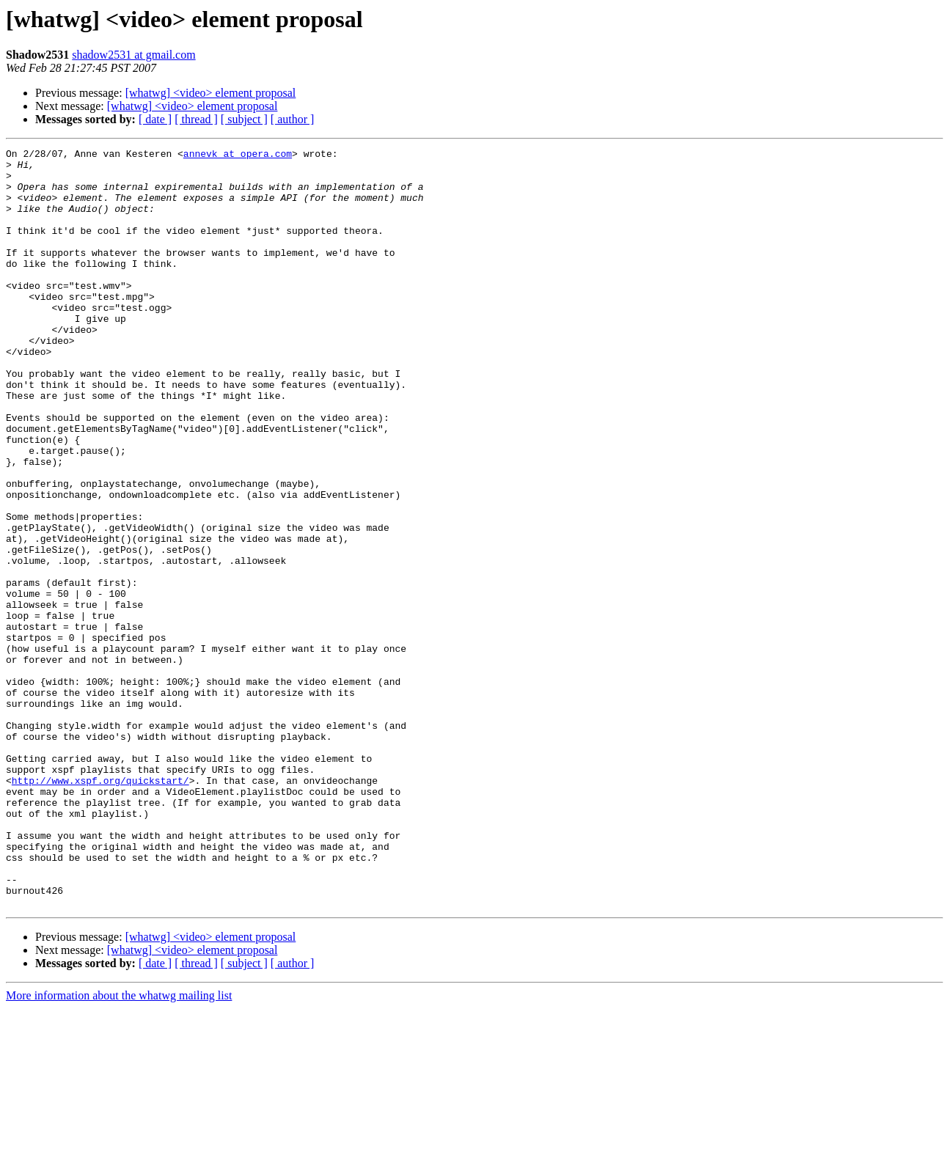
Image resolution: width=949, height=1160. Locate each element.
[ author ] (293, 119)
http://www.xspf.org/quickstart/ (100, 907)
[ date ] (155, 119)
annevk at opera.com (237, 155)
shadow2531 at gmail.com (133, 54)
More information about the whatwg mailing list (119, 1147)
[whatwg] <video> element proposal (210, 93)
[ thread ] (196, 119)
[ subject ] (244, 119)
